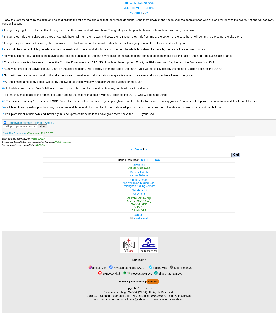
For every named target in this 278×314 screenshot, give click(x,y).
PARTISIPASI (137, 281)
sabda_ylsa (97, 267)
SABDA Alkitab (109, 273)
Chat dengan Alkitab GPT (39, 133)
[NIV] (135, 7)
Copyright (139, 193)
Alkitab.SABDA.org (139, 198)
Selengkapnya (181, 267)
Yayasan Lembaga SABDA (127, 267)
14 (3, 107)
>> (146, 12)
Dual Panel (139, 218)
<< (131, 12)
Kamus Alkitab (139, 172)
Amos (138, 12)
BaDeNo (40, 145)
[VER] (126, 7)
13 (3, 101)
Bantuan (139, 214)
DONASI (152, 281)
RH (149, 159)
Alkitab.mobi (139, 190)
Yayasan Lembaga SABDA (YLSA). (126, 292)
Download (139, 164)
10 (3, 81)
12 (3, 94)
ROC (157, 159)
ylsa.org (164, 299)
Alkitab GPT (139, 210)
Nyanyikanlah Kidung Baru (139, 182)
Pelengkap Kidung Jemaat (139, 186)
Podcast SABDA (137, 273)
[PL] (145, 7)
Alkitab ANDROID (139, 167)
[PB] (151, 7)
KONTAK (123, 281)
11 (3, 88)
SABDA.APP (139, 204)
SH (143, 159)
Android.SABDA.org (139, 201)
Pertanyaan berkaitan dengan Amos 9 (31, 122)
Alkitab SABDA (38, 139)
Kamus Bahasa (139, 175)
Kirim (42, 126)
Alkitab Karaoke (62, 142)
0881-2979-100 (109, 299)
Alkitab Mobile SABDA (139, 3)
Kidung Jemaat (139, 179)
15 (3, 114)
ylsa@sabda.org (139, 299)
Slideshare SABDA (168, 273)
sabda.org (178, 299)
